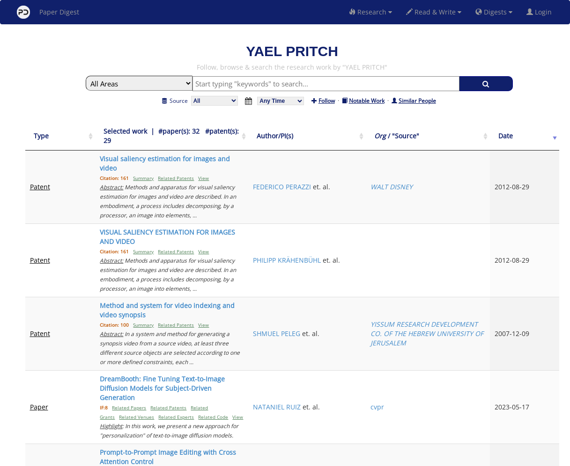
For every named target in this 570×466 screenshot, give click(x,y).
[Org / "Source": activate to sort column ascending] (486, 131)
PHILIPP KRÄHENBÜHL (404, 204)
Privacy (311, 457)
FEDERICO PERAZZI (399, 158)
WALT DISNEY (470, 163)
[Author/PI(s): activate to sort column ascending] (404, 131)
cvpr (456, 304)
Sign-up (266, 457)
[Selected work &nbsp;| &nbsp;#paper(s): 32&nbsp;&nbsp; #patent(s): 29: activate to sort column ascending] (218, 131)
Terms (289, 457)
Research (370, 11)
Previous (453, 377)
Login (540, 11)
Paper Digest (48, 12)
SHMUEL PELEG (393, 258)
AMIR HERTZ (389, 344)
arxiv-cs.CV (466, 344)
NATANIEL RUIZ (394, 304)
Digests (493, 11)
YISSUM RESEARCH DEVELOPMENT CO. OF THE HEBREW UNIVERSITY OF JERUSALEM (484, 259)
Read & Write (433, 11)
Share (333, 457)
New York (360, 457)
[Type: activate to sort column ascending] (49, 131)
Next (545, 377)
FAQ (246, 457)
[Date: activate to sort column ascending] (543, 131)
